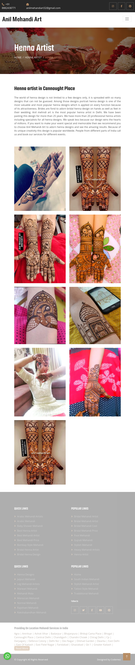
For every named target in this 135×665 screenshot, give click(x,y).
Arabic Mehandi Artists (30, 516)
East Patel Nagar (45, 644)
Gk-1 (89, 644)
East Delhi (114, 641)
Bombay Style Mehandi (30, 545)
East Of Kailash (25, 644)
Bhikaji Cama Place (91, 633)
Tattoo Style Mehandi (86, 588)
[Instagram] (113, 6)
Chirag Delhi (97, 637)
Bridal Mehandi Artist (86, 516)
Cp (108, 637)
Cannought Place (24, 637)
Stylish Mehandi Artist (86, 584)
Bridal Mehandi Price (86, 530)
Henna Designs (25, 574)
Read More (22, 648)
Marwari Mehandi (27, 588)
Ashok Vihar (42, 633)
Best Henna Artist (27, 530)
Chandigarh (61, 637)
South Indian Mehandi (86, 579)
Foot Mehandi (82, 535)
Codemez (116, 659)
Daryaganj (20, 641)
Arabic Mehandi (26, 521)
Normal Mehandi (26, 603)
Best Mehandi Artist (28, 535)
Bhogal (108, 633)
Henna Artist (81, 554)
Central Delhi (44, 637)
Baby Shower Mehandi (30, 526)
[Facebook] (121, 6)
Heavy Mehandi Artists (87, 549)
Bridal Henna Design (28, 554)
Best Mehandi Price (28, 540)
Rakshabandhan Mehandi (31, 612)
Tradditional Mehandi (86, 593)
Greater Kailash (103, 644)
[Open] (127, 19)
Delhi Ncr (54, 641)
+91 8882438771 (9, 6)
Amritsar (27, 633)
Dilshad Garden (86, 641)
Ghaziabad (77, 644)
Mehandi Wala (25, 593)
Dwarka (101, 641)
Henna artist (33, 57)
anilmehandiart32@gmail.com (43, 6)
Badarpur (56, 633)
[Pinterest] (130, 6)
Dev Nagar (68, 641)
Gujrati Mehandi (83, 540)
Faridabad (63, 644)
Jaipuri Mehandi (26, 579)
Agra (17, 633)
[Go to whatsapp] (7, 656)
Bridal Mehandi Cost (85, 526)
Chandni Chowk (78, 637)
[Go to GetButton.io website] (7, 662)
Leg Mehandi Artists (28, 584)
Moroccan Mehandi (28, 598)
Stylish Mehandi (83, 545)
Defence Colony (37, 641)
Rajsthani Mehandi (27, 607)
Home (18, 57)
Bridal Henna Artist (28, 549)
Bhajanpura (71, 633)
